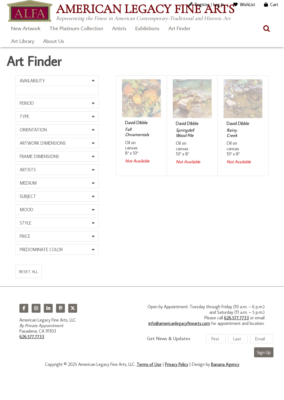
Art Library (22, 40)
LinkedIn (48, 308)
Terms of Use (149, 364)
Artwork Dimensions (43, 143)
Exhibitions (147, 28)
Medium (28, 183)
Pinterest (60, 308)
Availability (32, 80)
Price (25, 236)
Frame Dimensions (39, 156)
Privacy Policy (176, 364)
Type (24, 116)
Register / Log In (209, 4)
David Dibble (136, 122)
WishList (247, 4)
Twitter (72, 308)
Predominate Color (41, 249)
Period (27, 103)
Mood (26, 209)
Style (25, 223)
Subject (28, 196)
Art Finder (179, 28)
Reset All (28, 271)
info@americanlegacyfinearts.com (179, 323)
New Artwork (25, 28)
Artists (119, 28)
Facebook (23, 308)
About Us (53, 40)
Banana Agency (225, 364)
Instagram (36, 308)
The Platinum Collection (76, 28)
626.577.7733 (31, 336)
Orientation (33, 130)
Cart (274, 4)
